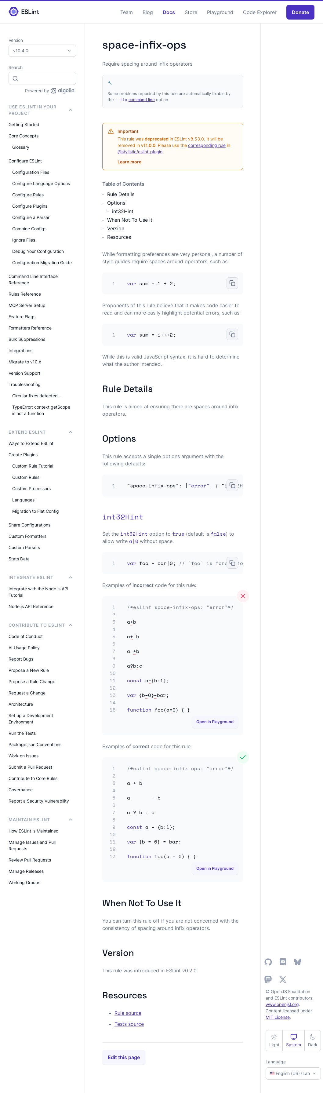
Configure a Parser (30, 217)
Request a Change (27, 692)
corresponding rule (207, 145)
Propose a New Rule (29, 670)
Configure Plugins (29, 206)
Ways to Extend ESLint (31, 443)
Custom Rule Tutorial (32, 465)
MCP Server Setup (27, 305)
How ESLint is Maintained (34, 830)
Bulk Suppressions (27, 339)
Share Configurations (29, 524)
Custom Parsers (24, 547)
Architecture (21, 704)
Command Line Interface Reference (33, 279)
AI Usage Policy (24, 647)
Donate (300, 12)
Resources (119, 237)
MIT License (278, 1017)
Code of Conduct (26, 636)
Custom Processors (31, 488)
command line (142, 99)
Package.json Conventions (35, 744)
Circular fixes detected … (37, 395)
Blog (148, 12)
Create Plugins (23, 454)
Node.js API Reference (31, 606)
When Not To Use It (129, 220)
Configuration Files (30, 172)
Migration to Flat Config (35, 511)
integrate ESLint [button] (40, 577)
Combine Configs (29, 228)
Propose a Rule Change (32, 681)
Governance (21, 789)
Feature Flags (22, 316)
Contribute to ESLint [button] (40, 625)
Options (116, 203)
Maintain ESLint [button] (40, 819)
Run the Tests (22, 733)
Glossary (20, 147)
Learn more (129, 161)
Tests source (129, 1024)
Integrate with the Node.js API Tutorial (38, 592)
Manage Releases (26, 871)
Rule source (127, 1013)
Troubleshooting (25, 384)
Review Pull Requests (30, 859)
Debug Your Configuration (38, 251)
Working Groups (24, 882)
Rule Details (120, 194)
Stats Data (19, 558)
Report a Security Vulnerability (39, 800)
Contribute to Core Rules (33, 778)
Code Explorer (260, 12)
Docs (169, 12)
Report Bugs (21, 658)
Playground (220, 12)
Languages (23, 499)
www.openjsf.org (282, 1004)
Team (126, 12)
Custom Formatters (27, 536)
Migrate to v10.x (25, 361)
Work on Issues (23, 755)
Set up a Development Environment (31, 718)
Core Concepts (23, 135)
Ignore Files (23, 239)
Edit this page (124, 1057)
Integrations (20, 350)
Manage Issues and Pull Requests (32, 845)
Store (191, 12)
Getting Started (24, 124)
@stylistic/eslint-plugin (140, 151)
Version (115, 228)
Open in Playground (215, 721)
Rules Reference (25, 294)
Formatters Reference (30, 327)
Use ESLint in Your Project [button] (40, 110)
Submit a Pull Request (30, 767)
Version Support (24, 373)
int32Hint (122, 211)
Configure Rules (28, 194)
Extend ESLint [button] (40, 432)
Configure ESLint (25, 160)
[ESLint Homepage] (24, 12)
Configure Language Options (41, 183)
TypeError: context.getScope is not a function (41, 410)
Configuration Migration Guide (42, 262)
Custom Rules (25, 477)
